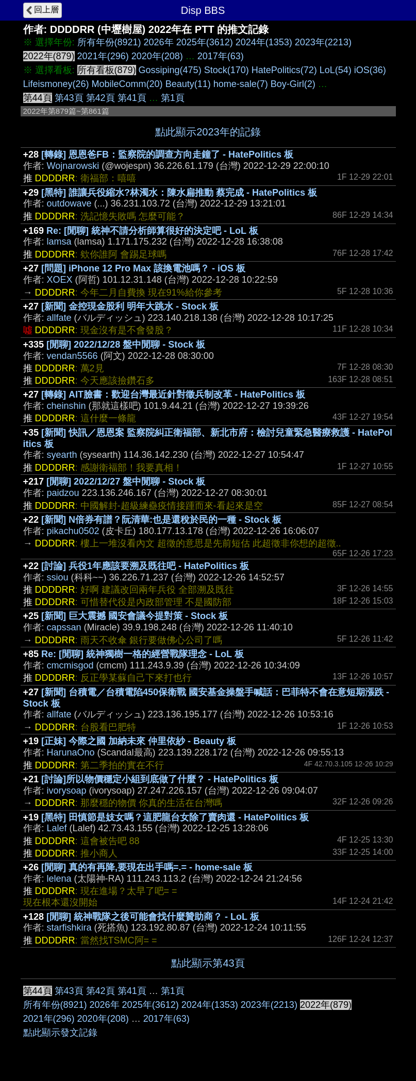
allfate (59, 318)
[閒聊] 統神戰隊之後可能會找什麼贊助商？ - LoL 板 (152, 917)
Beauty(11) (188, 84)
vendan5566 (72, 356)
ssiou (58, 577)
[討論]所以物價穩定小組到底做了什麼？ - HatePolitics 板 (159, 779)
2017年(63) (220, 56)
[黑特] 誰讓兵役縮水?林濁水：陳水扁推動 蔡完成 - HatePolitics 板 (179, 192)
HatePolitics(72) (284, 70)
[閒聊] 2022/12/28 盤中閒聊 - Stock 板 (125, 344)
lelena (59, 878)
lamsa (59, 241)
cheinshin (66, 406)
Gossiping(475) (170, 70)
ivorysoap (67, 790)
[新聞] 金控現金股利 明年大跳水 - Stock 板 (130, 306)
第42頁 (100, 98)
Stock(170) (226, 70)
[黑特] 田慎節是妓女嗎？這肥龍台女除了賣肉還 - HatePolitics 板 (175, 817)
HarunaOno (71, 752)
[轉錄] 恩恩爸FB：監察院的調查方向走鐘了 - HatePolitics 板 (167, 154)
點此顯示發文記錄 (60, 1032)
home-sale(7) (240, 84)
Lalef (57, 828)
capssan (64, 627)
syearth (62, 455)
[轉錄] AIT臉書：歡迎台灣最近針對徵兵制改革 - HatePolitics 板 (173, 394)
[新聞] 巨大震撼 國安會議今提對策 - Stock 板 (134, 616)
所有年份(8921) (109, 42)
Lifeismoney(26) (56, 84)
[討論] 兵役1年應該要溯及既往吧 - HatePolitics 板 (145, 566)
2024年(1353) (264, 42)
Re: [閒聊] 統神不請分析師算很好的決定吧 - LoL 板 (152, 231)
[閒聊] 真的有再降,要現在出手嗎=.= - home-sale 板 (147, 867)
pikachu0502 (73, 531)
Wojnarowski (73, 166)
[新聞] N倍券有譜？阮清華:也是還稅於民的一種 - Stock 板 (161, 519)
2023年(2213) (323, 42)
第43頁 (69, 98)
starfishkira (69, 927)
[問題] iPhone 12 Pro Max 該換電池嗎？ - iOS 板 (143, 268)
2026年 (159, 42)
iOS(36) (370, 70)
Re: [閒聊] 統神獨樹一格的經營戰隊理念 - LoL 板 (142, 654)
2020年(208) (157, 56)
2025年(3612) (204, 42)
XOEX (60, 279)
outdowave (69, 203)
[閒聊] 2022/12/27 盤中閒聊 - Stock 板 (125, 481)
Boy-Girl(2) (293, 84)
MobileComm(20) (127, 84)
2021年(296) (103, 56)
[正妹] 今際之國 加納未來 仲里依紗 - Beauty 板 (138, 741)
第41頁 (132, 98)
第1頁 (173, 98)
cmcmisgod (70, 665)
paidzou (63, 493)
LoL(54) (336, 70)
